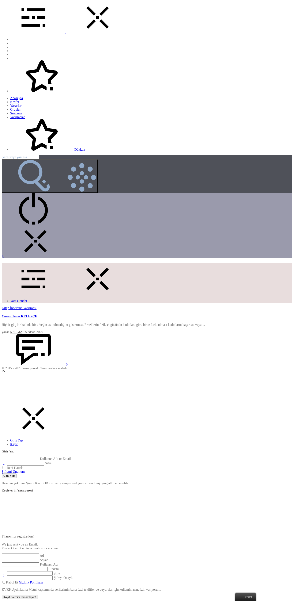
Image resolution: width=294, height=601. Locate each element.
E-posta (53, 569)
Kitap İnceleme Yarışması (19, 308)
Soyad (44, 560)
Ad (42, 555)
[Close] (33, 433)
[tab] (16, 440)
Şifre (48, 463)
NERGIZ (16, 332)
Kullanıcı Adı (49, 564)
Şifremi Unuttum (13, 471)
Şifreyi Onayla (63, 577)
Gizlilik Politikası (31, 582)
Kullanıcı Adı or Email (55, 458)
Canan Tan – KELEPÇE (19, 316)
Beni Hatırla (13, 468)
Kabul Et (23, 582)
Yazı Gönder (18, 301)
